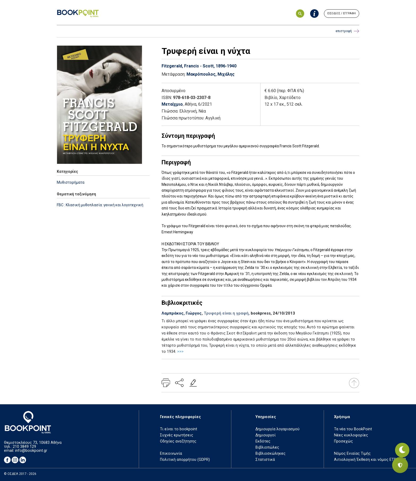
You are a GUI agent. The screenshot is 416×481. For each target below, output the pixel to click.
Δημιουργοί (265, 435)
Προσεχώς (343, 441)
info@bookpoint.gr (31, 450)
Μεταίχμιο (172, 104)
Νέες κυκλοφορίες (351, 435)
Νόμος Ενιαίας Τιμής (352, 453)
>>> (180, 351)
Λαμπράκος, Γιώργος (182, 313)
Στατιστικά (265, 459)
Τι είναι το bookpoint (178, 429)
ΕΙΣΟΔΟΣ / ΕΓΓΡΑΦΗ (341, 13)
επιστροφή (347, 31)
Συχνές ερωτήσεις (176, 435)
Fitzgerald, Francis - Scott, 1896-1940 (199, 65)
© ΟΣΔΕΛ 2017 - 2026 (20, 474)
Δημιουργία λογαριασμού (277, 429)
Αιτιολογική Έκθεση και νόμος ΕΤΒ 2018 (370, 459)
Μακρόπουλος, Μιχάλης (211, 74)
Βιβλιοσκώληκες (270, 453)
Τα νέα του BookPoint (353, 429)
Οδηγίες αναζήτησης (178, 441)
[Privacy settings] (400, 465)
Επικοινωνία (171, 453)
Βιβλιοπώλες (267, 447)
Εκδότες (262, 441)
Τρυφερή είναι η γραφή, (227, 313)
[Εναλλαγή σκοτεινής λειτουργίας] (400, 446)
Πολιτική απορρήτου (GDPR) (185, 459)
